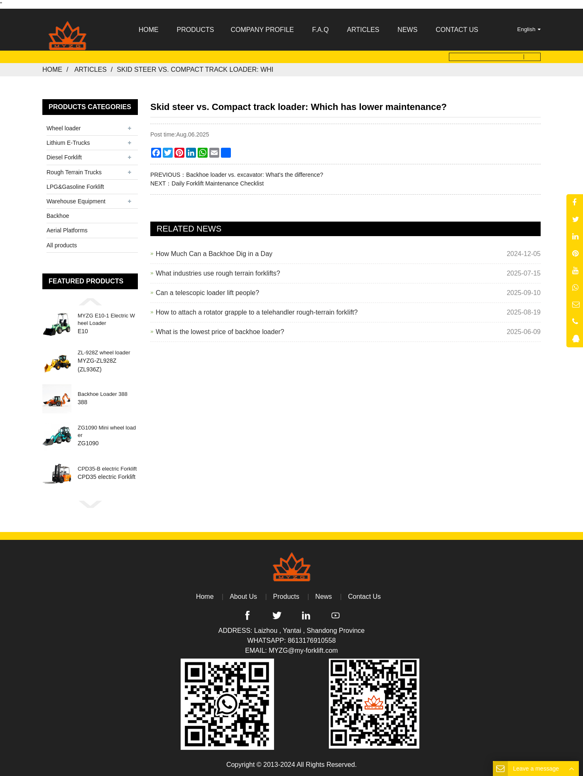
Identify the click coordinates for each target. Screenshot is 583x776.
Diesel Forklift (64, 157)
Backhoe (58, 215)
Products (286, 596)
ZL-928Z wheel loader (104, 352)
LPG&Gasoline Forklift (75, 186)
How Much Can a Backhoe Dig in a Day (214, 253)
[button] (90, 301)
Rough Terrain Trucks (74, 171)
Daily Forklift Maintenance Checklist (217, 183)
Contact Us (364, 596)
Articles (90, 69)
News (323, 596)
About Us (243, 596)
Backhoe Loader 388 (102, 394)
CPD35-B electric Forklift (107, 469)
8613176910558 (312, 640)
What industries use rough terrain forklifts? (218, 273)
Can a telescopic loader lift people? (207, 292)
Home (52, 69)
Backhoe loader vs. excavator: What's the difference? (254, 174)
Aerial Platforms (67, 230)
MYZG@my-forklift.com (303, 650)
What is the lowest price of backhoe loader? (220, 331)
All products (62, 245)
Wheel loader (64, 128)
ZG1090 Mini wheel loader (107, 432)
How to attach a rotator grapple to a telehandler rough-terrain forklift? (257, 312)
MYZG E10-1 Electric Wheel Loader (106, 320)
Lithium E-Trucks (68, 142)
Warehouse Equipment (76, 201)
